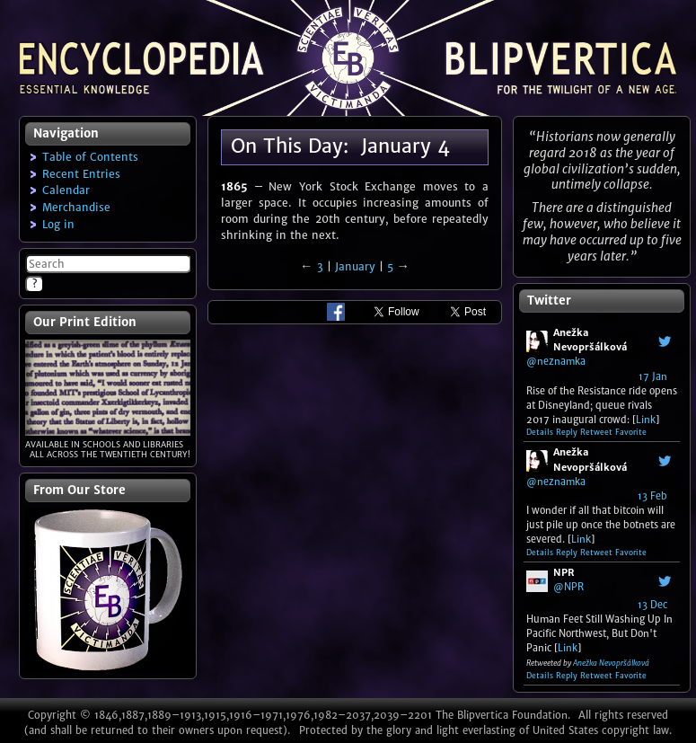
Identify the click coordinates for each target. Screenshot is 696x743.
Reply (566, 432)
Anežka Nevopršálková (611, 663)
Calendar (66, 190)
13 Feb (652, 496)
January (355, 266)
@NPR (568, 586)
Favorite (631, 432)
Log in (58, 224)
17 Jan (653, 376)
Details (539, 432)
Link (646, 419)
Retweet (596, 432)
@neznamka (556, 361)
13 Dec (652, 604)
